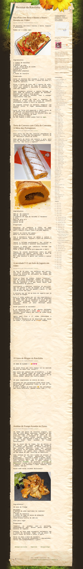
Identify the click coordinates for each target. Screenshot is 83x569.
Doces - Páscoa (57, 157)
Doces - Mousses (58, 153)
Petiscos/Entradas (58, 187)
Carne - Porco (57, 130)
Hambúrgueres (57, 174)
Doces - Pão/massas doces (59, 156)
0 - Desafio (57, 85)
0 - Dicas (56, 89)
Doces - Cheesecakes (58, 144)
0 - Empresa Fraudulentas (59, 92)
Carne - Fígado (57, 123)
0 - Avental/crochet (58, 82)
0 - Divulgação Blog (58, 90)
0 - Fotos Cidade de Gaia (59, 93)
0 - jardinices (57, 96)
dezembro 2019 (61, 217)
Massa (56, 177)
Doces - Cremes (58, 147)
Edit (48, 557)
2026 (58, 203)
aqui (29, 30)
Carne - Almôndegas (58, 115)
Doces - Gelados (58, 150)
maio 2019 (60, 229)
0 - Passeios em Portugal (59, 99)
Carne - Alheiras (58, 113)
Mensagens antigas (45, 546)
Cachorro (56, 112)
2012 (58, 262)
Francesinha (57, 171)
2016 (58, 255)
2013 (58, 261)
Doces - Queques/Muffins (59, 162)
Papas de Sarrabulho (58, 184)
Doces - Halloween (58, 152)
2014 (58, 259)
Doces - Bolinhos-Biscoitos (60, 140)
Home (32, 557)
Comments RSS (43, 557)
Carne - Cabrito (57, 119)
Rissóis (56, 191)
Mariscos (56, 176)
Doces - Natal (57, 154)
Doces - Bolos (57, 142)
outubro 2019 (60, 220)
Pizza (56, 189)
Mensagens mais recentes (21, 546)
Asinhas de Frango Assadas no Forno (30, 426)
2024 (58, 206)
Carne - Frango (57, 125)
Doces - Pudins (57, 160)
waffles (56, 199)
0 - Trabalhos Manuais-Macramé (61, 102)
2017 (58, 254)
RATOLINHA (64, 44)
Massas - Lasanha (58, 179)
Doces (56, 137)
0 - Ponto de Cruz (58, 100)
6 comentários (36, 360)
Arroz (56, 106)
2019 (58, 215)
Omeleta (56, 180)
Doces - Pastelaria (58, 159)
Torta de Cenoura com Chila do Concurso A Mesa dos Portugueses (32, 126)
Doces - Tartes (57, 164)
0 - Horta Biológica (58, 95)
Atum (56, 107)
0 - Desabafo (57, 83)
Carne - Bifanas (57, 116)
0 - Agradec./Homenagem (59, 79)
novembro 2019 (61, 219)
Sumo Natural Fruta (58, 194)
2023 (58, 208)
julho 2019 (60, 226)
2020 (58, 213)
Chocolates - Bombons (59, 136)
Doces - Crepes (57, 149)
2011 (58, 264)
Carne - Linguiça (58, 126)
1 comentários (36, 428)
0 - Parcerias (57, 98)
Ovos (56, 181)
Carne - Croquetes (58, 122)
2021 (58, 212)
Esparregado (57, 170)
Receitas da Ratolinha (28, 7)
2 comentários (35, 22)
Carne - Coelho (57, 120)
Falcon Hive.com (55, 559)
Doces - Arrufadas (58, 139)
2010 (58, 266)
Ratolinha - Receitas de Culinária (40, 559)
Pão (55, 183)
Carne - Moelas (57, 127)
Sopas (56, 193)
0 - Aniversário (57, 80)
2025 (58, 205)
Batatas (56, 110)
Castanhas (56, 134)
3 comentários (35, 130)
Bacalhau (56, 109)
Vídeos (56, 197)
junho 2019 (60, 227)
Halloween (57, 173)
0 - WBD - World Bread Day (60, 103)
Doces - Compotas (58, 146)
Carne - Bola (57, 117)
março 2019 (60, 247)
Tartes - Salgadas (58, 196)
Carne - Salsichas (58, 132)
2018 (58, 252)
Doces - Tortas (57, 166)
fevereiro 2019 (61, 248)
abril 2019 (60, 245)
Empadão (56, 169)
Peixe (56, 186)
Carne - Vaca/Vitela (58, 133)
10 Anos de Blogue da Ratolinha (28, 358)
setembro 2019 (61, 222)
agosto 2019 (60, 224)
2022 (58, 210)
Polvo (56, 190)
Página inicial (34, 546)
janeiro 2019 (60, 250)
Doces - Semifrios (58, 163)
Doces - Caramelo (58, 143)
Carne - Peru (57, 129)
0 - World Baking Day (59, 105)
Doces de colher (58, 167)
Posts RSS (36, 557)
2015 (58, 257)
